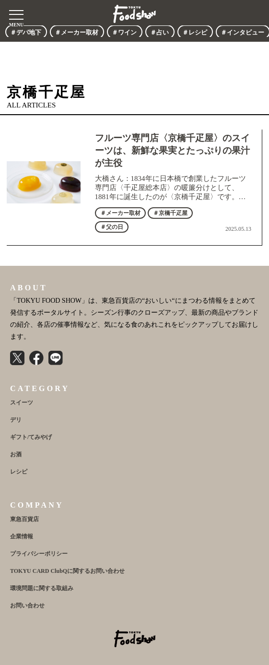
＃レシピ (194, 32)
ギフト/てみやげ (31, 437)
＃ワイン (124, 32)
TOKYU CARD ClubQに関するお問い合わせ (67, 571)
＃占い (159, 32)
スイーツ (21, 402)
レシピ (18, 471)
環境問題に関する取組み (41, 588)
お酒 (16, 454)
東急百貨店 (24, 519)
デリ (16, 419)
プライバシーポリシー (39, 553)
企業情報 (21, 536)
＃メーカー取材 (76, 32)
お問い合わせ (27, 605)
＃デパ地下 (25, 32)
